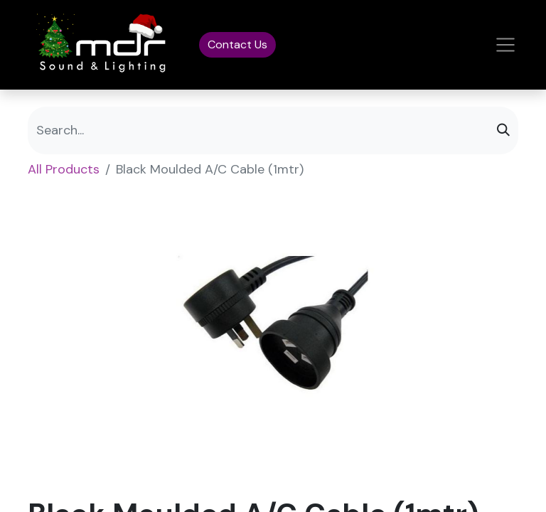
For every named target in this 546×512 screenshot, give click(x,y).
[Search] (503, 130)
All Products (64, 169)
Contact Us (237, 44)
